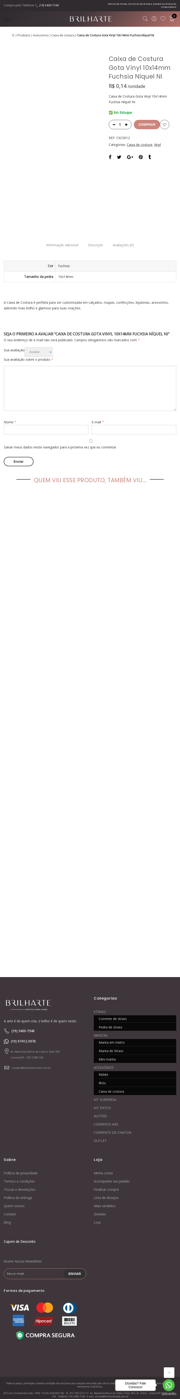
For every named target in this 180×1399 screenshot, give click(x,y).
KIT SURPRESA (105, 1089)
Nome (10, 412)
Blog (7, 1212)
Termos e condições (19, 1171)
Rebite (103, 1064)
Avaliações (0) (125, 236)
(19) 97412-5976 (23, 1031)
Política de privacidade (21, 1162)
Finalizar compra (106, 1179)
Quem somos (14, 1195)
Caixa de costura (63, 35)
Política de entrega (18, 1187)
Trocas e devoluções (19, 1179)
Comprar (147, 124)
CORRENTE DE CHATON (112, 1122)
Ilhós (102, 1072)
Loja (97, 1212)
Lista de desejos (106, 1187)
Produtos (23, 35)
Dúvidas (100, 1204)
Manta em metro (112, 1032)
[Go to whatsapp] (169, 1385)
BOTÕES (100, 1105)
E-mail (98, 412)
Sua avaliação (14, 340)
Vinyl (157, 144)
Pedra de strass (110, 1017)
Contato (10, 1204)
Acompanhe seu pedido (112, 1171)
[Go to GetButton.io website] (168, 1394)
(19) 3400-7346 (49, 5)
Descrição (95, 236)
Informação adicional (60, 236)
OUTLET (100, 1130)
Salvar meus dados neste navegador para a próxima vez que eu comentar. (60, 438)
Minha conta (103, 1162)
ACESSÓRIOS (104, 1057)
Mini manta (107, 1049)
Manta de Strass (111, 1040)
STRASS (100, 1001)
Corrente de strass (113, 1008)
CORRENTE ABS (106, 1114)
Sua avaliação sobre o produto (28, 350)
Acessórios (41, 35)
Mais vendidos (105, 1195)
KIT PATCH (102, 1097)
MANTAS (101, 1025)
